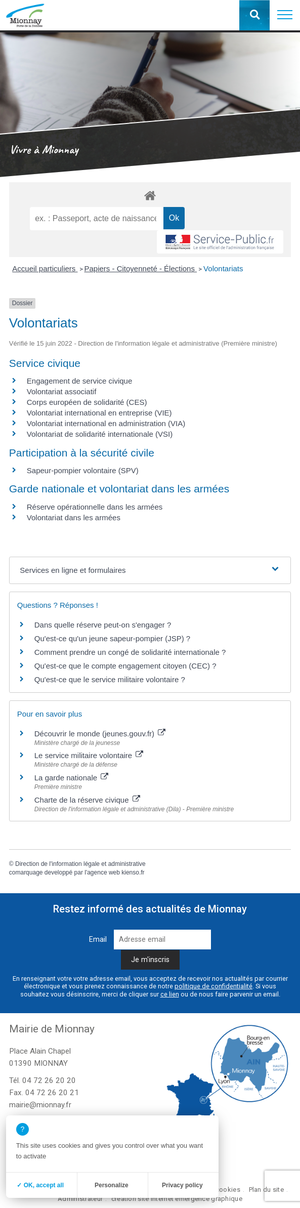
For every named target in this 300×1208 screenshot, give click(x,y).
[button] (285, 15)
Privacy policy (182, 1185)
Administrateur (80, 1198)
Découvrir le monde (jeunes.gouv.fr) (100, 733)
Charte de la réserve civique (87, 800)
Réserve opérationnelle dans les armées (94, 507)
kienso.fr (132, 872)
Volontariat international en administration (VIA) (106, 423)
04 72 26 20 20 (49, 1080)
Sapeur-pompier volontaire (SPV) (83, 470)
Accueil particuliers (44, 268)
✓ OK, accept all (40, 1185)
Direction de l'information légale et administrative (80, 863)
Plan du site (266, 1189)
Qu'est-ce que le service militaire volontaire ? (109, 679)
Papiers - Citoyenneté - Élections (140, 268)
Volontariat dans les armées (73, 517)
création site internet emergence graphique (176, 1198)
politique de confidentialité (213, 986)
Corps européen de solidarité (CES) (87, 402)
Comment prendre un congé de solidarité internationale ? (130, 652)
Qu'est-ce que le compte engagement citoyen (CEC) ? (125, 665)
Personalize (111, 1185)
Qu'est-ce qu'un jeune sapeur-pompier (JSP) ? (112, 638)
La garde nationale (71, 777)
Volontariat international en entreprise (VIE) (99, 412)
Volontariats (223, 268)
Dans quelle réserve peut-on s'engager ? (103, 624)
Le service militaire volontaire (89, 755)
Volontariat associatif (62, 391)
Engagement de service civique (79, 381)
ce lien (169, 994)
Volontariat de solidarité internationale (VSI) (100, 434)
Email (98, 939)
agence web (103, 872)
